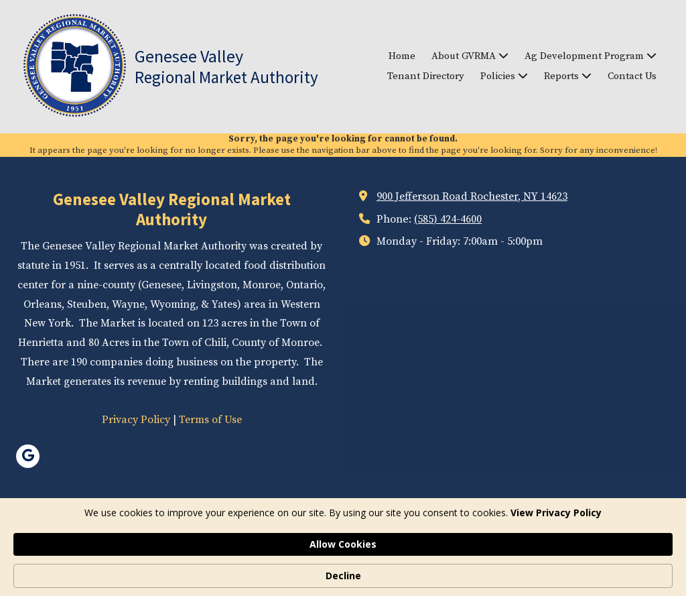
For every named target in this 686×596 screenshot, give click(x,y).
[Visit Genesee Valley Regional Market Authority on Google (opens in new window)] (28, 456)
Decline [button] (612, 568)
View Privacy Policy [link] (125, 575)
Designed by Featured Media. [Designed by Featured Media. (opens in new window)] (460, 538)
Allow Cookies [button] (520, 568)
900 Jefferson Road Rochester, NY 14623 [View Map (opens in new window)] (471, 196)
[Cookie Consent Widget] (343, 569)
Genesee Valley (189, 56)
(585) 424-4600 (448, 219)
